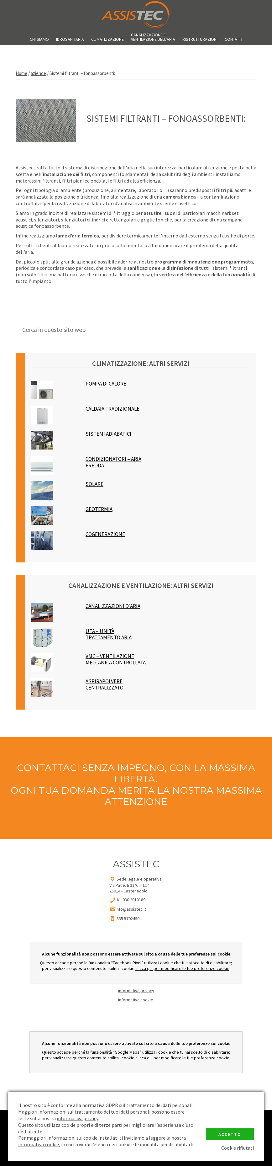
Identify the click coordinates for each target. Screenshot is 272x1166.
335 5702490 (127, 918)
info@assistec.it (131, 909)
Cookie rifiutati (237, 1148)
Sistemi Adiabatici (108, 434)
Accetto (229, 1134)
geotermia (99, 509)
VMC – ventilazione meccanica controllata (116, 659)
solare (94, 484)
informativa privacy (136, 990)
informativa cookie (135, 1000)
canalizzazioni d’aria (113, 606)
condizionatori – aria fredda (113, 462)
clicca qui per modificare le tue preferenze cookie (182, 968)
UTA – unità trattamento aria (109, 634)
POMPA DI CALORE (106, 384)
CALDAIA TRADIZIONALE (112, 409)
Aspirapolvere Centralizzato (104, 684)
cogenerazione (105, 534)
